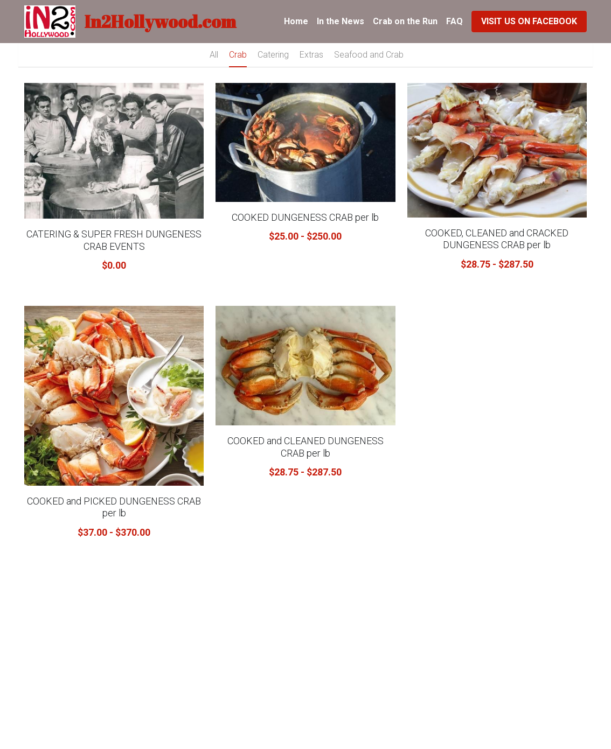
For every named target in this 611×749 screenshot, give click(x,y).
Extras (311, 55)
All (214, 55)
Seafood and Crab (369, 55)
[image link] (49, 20)
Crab (238, 55)
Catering (273, 55)
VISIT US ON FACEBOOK (529, 21)
